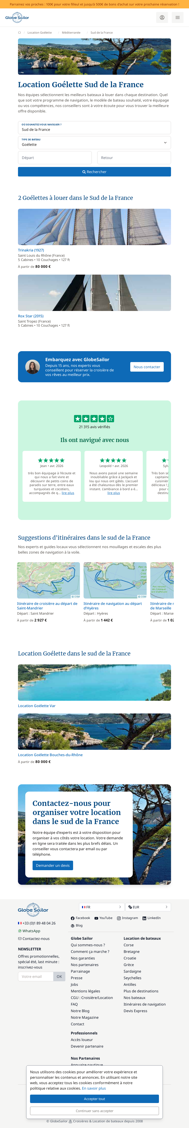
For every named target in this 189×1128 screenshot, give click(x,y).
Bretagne (132, 951)
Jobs (74, 984)
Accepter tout (94, 1098)
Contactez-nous (34, 938)
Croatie (130, 958)
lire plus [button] (68, 493)
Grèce (129, 964)
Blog (77, 925)
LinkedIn (152, 918)
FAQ (74, 1004)
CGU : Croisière (84, 997)
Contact (77, 1023)
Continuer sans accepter (94, 1110)
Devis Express (135, 1010)
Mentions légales (85, 991)
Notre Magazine (85, 1017)
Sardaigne (132, 971)
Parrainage (80, 971)
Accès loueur (82, 1039)
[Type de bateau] (94, 142)
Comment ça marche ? (90, 951)
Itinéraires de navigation (145, 1004)
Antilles (130, 984)
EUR (148, 907)
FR (102, 907)
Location (105, 997)
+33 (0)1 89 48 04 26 (37, 923)
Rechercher (94, 171)
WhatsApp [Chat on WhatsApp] (29, 930)
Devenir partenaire (87, 1046)
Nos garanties (83, 958)
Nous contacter (147, 366)
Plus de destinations (141, 991)
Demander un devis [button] (53, 865)
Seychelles (132, 977)
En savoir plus (94, 1088)
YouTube (103, 918)
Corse (129, 944)
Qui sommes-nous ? (88, 944)
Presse (76, 977)
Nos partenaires (85, 964)
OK (59, 976)
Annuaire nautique (87, 1064)
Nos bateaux (134, 997)
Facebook (80, 918)
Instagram (127, 918)
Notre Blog (80, 1010)
